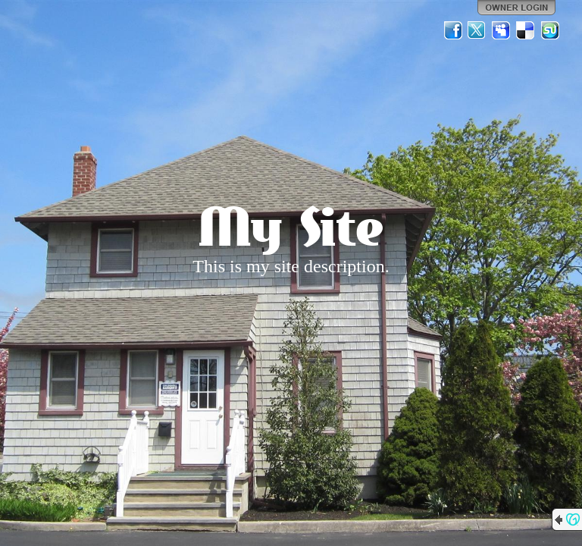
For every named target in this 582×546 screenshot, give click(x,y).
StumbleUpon (550, 30)
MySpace (501, 30)
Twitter (477, 30)
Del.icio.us (526, 30)
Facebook (453, 30)
